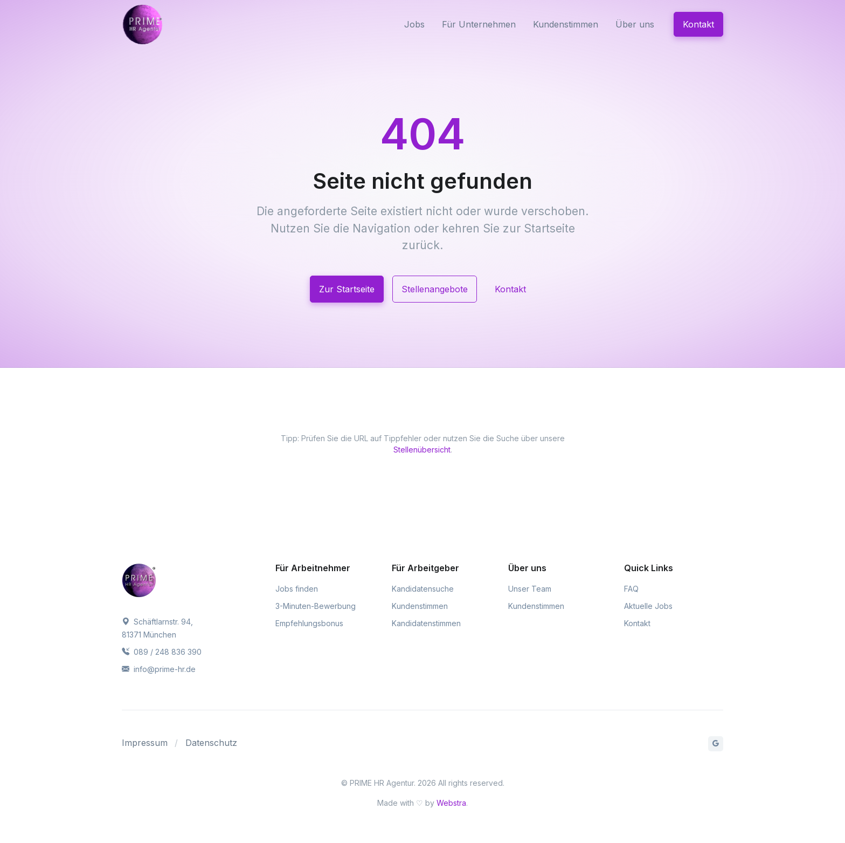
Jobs (414, 24)
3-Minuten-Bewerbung (315, 606)
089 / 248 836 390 (162, 651)
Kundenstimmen (565, 24)
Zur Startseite (347, 289)
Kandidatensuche (423, 588)
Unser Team (529, 588)
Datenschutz (211, 742)
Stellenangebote (434, 289)
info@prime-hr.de (159, 669)
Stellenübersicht (422, 449)
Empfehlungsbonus (309, 623)
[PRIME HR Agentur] (167, 24)
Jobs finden (296, 588)
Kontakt (698, 24)
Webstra (451, 802)
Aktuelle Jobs (648, 606)
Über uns (634, 24)
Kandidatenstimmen (426, 623)
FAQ (631, 588)
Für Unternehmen (479, 24)
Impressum (145, 742)
